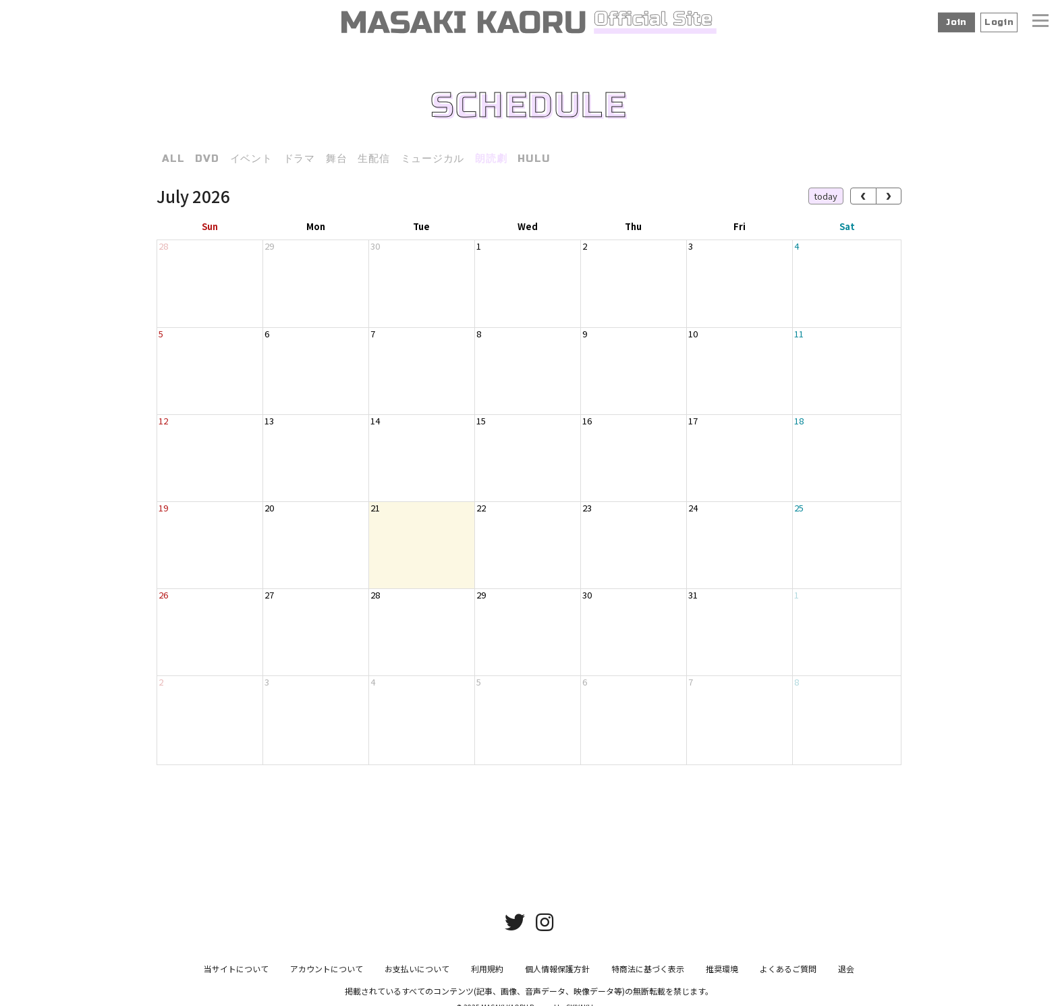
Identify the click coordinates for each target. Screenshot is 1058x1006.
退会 (846, 974)
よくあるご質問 (788, 974)
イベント (251, 158)
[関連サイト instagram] (544, 926)
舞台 (336, 158)
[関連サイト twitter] (515, 926)
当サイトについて (236, 974)
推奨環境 (722, 974)
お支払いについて (417, 974)
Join (956, 22)
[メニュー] (1040, 22)
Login (998, 22)
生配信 (373, 158)
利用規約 (487, 974)
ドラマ (299, 158)
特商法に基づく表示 (647, 974)
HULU (534, 158)
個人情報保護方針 (557, 974)
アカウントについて (326, 974)
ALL (173, 158)
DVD (207, 158)
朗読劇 (491, 158)
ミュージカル (433, 158)
